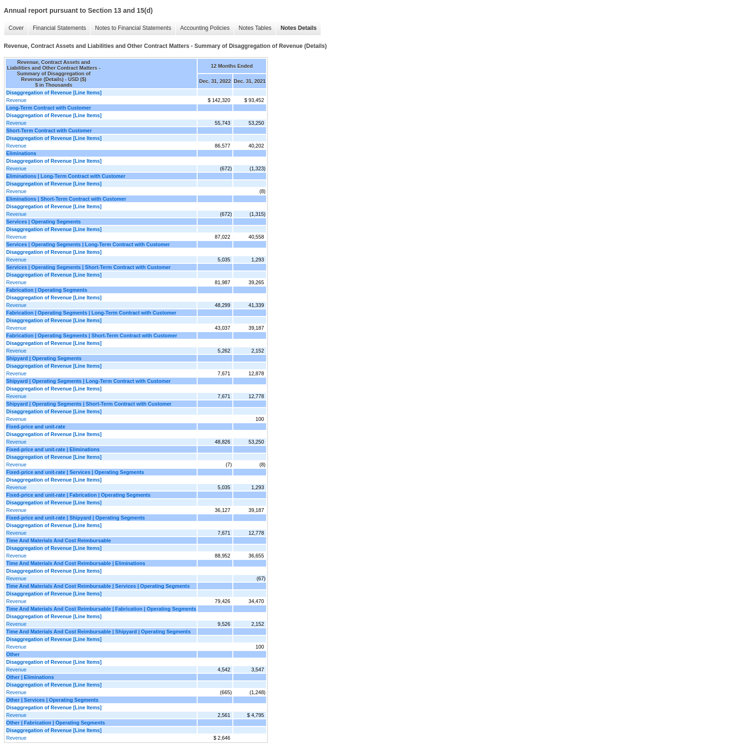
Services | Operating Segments (43, 221)
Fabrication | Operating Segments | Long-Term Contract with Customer (91, 313)
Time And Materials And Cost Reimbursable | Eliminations (75, 563)
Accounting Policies (204, 28)
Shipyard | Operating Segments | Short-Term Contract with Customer (89, 404)
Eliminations (21, 153)
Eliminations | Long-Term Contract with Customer (65, 176)
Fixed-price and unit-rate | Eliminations (53, 449)
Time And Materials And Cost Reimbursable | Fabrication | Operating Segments (101, 609)
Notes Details (298, 28)
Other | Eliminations (30, 677)
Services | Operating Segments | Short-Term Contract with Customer (88, 267)
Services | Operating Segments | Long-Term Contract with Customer (88, 244)
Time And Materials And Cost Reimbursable (58, 540)
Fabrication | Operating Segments (46, 290)
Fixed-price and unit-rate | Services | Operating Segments (75, 472)
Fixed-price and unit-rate (35, 426)
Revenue (16, 100)
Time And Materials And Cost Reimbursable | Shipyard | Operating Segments (98, 631)
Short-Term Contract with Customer (49, 130)
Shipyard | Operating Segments (44, 358)
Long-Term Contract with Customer (48, 108)
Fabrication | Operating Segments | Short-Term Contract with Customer (91, 335)
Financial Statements (59, 28)
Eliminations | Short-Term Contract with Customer (66, 199)
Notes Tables (255, 28)
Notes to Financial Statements (133, 28)
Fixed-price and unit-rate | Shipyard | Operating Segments (75, 518)
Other (12, 654)
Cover (16, 28)
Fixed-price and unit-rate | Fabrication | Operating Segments (78, 495)
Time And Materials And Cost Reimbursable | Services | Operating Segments (98, 586)
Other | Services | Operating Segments (52, 700)
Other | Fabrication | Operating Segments (55, 722)
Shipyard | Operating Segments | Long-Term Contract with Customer (88, 381)
